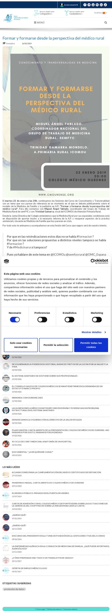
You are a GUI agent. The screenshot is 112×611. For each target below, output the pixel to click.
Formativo (9, 43)
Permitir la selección (56, 344)
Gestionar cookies (70, 609)
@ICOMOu (58, 254)
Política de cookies (54, 609)
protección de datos (14, 589)
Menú (39, 22)
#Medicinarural (23, 247)
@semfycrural (75, 254)
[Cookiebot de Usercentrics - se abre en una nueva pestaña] (93, 261)
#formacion (84, 236)
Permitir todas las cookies (91, 344)
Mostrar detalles (92, 332)
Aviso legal (41, 609)
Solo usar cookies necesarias (21, 344)
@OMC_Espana (95, 254)
